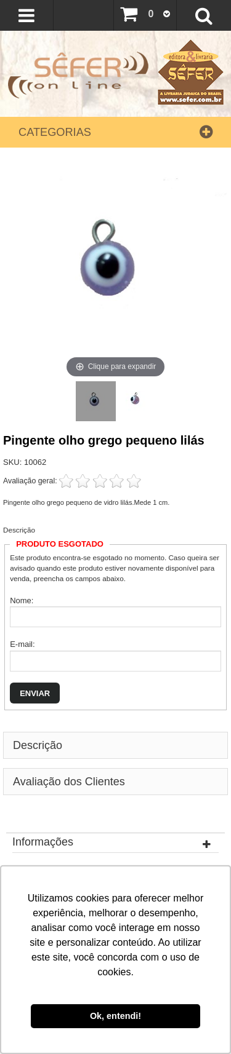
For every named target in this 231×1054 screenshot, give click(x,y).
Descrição (19, 530)
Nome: (21, 600)
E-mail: (22, 644)
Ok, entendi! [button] (115, 1016)
